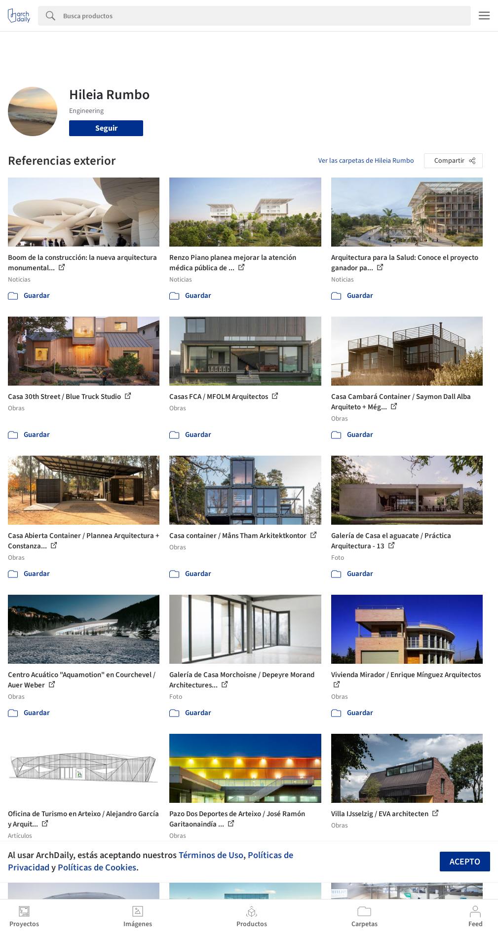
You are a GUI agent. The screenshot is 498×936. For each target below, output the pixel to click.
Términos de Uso (211, 855)
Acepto (465, 862)
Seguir (106, 128)
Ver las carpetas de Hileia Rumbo (366, 160)
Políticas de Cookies (97, 867)
